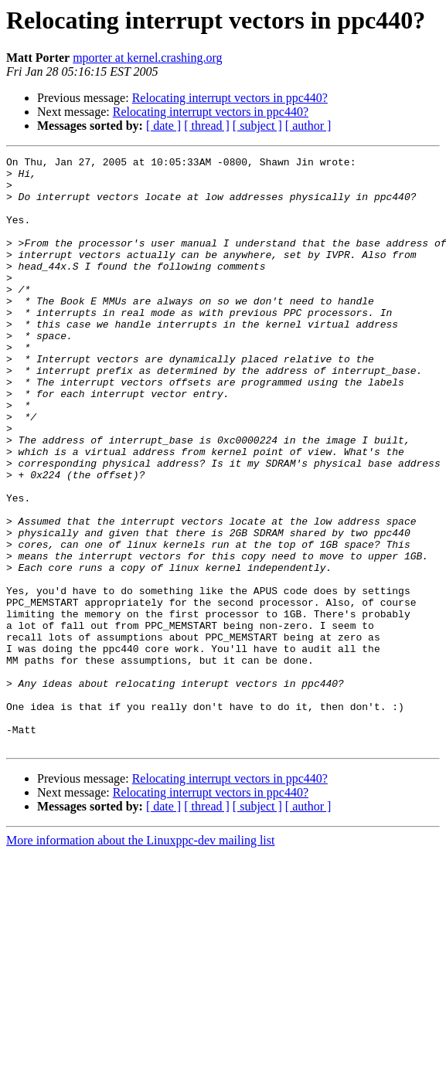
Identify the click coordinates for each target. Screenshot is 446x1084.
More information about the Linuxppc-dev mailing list (140, 958)
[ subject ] (257, 125)
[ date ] (163, 125)
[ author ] (308, 125)
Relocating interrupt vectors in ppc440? (230, 97)
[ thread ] (207, 125)
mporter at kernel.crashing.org (147, 57)
